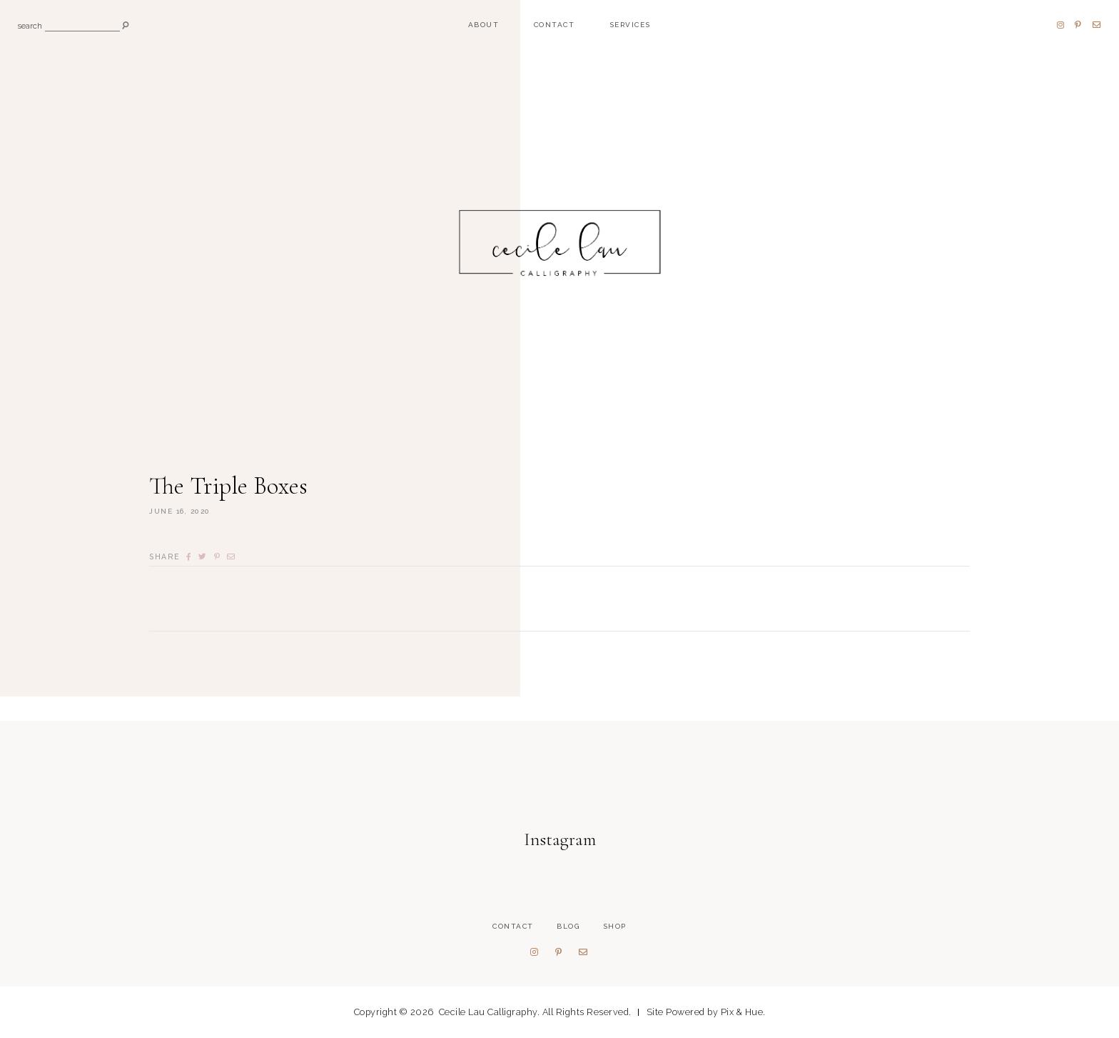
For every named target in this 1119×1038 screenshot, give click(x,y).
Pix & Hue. (743, 1012)
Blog (568, 926)
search (30, 27)
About (484, 25)
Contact (554, 25)
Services (630, 25)
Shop (615, 926)
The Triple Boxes (228, 486)
